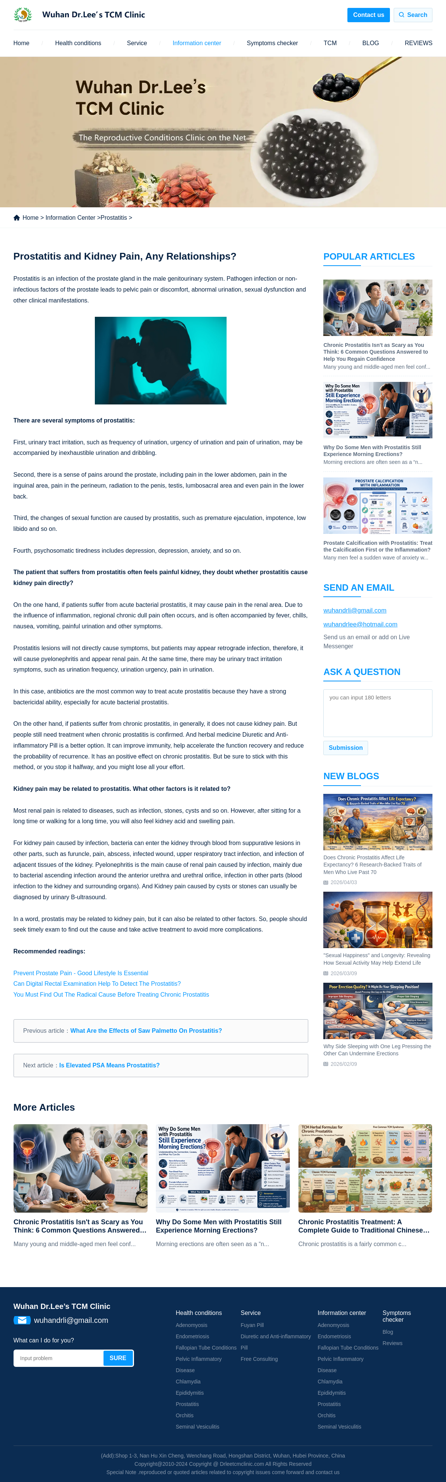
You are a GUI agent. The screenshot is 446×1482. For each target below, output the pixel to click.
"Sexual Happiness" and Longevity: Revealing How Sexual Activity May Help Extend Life (376, 959)
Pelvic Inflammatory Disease (199, 1364)
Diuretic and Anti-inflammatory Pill (276, 1342)
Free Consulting (259, 1359)
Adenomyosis (191, 1325)
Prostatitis (113, 217)
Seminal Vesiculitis (197, 1427)
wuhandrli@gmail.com (355, 610)
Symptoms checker (272, 43)
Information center (197, 43)
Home (22, 43)
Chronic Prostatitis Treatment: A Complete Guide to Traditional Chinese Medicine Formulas (360, 1226)
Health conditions (78, 43)
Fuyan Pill (252, 1325)
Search (417, 15)
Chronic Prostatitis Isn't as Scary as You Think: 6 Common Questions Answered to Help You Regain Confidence (78, 1226)
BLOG (370, 43)
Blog (388, 1332)
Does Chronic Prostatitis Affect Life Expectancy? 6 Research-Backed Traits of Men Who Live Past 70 (372, 864)
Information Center (71, 217)
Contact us (368, 15)
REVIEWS (418, 43)
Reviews (393, 1343)
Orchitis (184, 1415)
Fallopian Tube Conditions (206, 1348)
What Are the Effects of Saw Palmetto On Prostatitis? (146, 1031)
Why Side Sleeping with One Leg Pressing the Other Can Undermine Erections (377, 1050)
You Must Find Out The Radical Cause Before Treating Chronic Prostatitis (111, 994)
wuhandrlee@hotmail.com (360, 624)
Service (137, 43)
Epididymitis (190, 1393)
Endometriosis (192, 1336)
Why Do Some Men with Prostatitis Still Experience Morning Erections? (219, 1226)
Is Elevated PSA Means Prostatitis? (109, 1065)
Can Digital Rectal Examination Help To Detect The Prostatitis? (97, 983)
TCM (330, 43)
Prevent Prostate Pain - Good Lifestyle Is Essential (81, 973)
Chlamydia (188, 1382)
